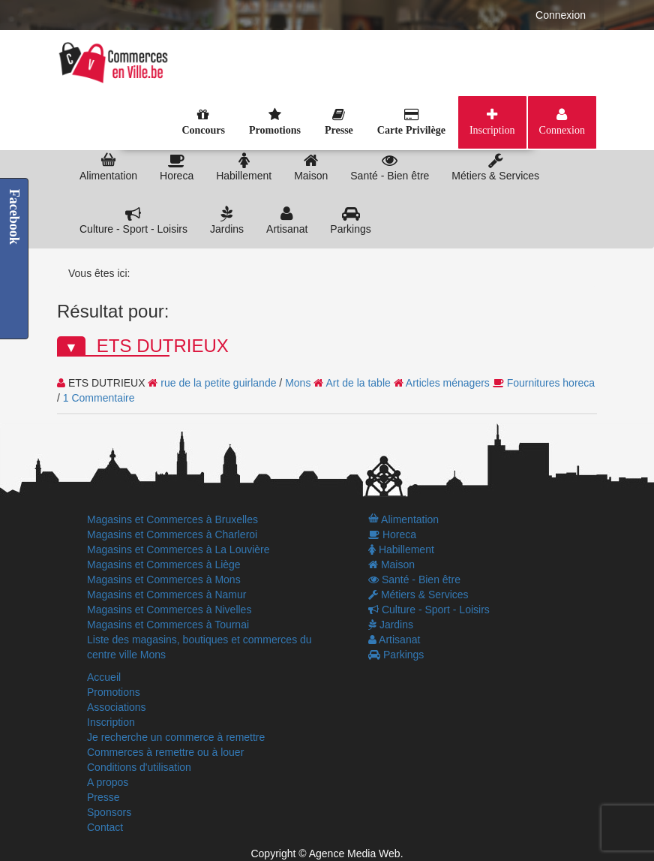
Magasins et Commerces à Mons (164, 579)
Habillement (244, 167)
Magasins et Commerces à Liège (164, 564)
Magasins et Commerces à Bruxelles (172, 519)
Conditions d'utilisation (139, 767)
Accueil (104, 677)
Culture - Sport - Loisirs (134, 220)
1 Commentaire (99, 398)
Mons (297, 383)
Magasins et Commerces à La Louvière (178, 549)
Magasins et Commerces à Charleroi (172, 534)
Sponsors (109, 812)
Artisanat (287, 220)
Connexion (561, 15)
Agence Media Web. (356, 853)
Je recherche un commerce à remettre (176, 737)
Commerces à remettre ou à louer (165, 752)
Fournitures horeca (551, 383)
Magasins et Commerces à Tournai (168, 625)
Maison (311, 167)
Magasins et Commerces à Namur (166, 595)
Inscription (492, 130)
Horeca (177, 167)
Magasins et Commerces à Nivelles (169, 610)
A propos (107, 782)
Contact (105, 827)
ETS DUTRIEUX (163, 346)
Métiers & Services (495, 167)
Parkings (350, 220)
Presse (103, 797)
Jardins (227, 220)
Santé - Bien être (389, 167)
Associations (116, 707)
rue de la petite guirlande (218, 383)
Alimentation (108, 167)
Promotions (113, 692)
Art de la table (358, 383)
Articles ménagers (448, 383)
